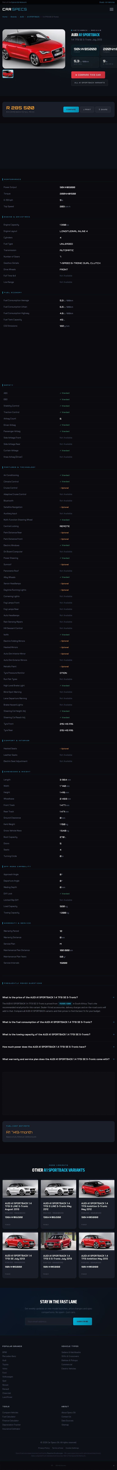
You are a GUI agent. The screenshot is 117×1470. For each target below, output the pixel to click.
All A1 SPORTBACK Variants (89, 82)
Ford (4, 1372)
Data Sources (67, 1420)
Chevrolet (6, 1393)
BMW (4, 1352)
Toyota (5, 1364)
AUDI (22, 17)
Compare (71, 109)
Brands (14, 17)
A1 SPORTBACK (33, 17)
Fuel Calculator (9, 1416)
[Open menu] (111, 9)
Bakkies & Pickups (70, 1360)
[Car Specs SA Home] (14, 9)
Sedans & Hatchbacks (71, 1352)
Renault (5, 1389)
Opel (4, 1381)
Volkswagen (7, 1376)
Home (4, 17)
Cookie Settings (72, 1448)
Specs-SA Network (19, 2)
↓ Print (87, 109)
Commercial (67, 1364)
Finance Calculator (10, 1420)
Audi (4, 1360)
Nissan (5, 1385)
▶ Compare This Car (88, 75)
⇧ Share (103, 109)
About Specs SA (69, 1412)
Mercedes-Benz (9, 1356)
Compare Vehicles (10, 1412)
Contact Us (66, 1416)
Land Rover (7, 1397)
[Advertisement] (58, 145)
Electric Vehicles (69, 1368)
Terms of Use (57, 1448)
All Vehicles (110, 2)
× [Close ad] (113, 1465)
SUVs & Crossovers (70, 1356)
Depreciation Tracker (11, 1424)
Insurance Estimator (11, 1429)
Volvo (4, 1368)
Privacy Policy (44, 1448)
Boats (102, 2)
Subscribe (82, 1321)
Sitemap (65, 1424)
